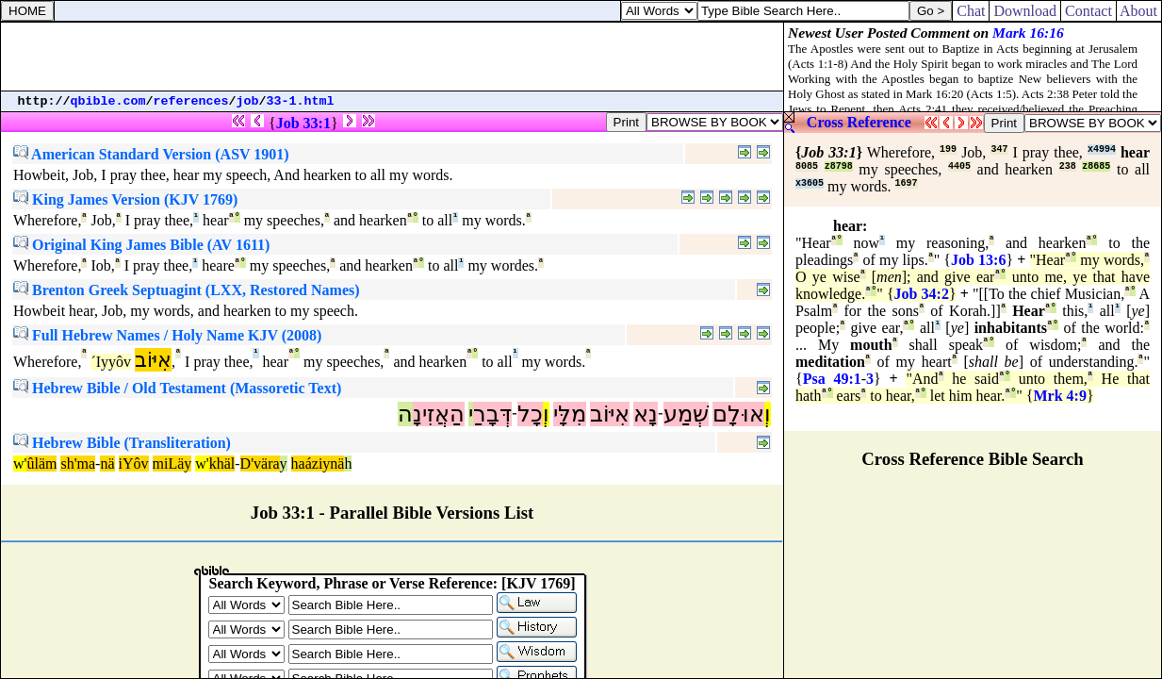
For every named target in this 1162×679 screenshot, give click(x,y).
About (1139, 11)
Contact (1088, 11)
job (248, 101)
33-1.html (301, 101)
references (191, 101)
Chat (971, 11)
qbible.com (108, 101)
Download (1025, 11)
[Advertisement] (392, 56)
